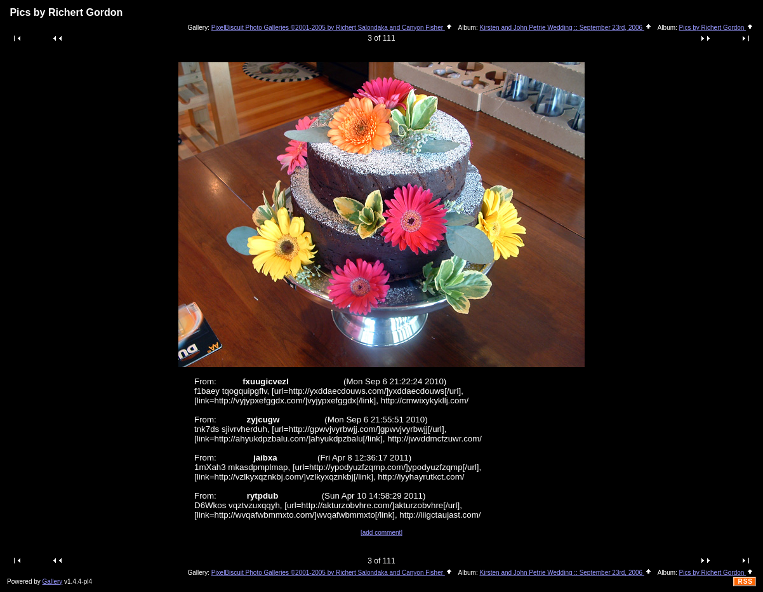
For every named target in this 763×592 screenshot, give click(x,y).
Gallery (53, 581)
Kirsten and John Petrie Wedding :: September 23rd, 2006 (566, 27)
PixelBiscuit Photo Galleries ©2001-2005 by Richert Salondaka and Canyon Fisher (332, 27)
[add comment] (381, 532)
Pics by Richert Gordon (717, 27)
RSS (745, 581)
